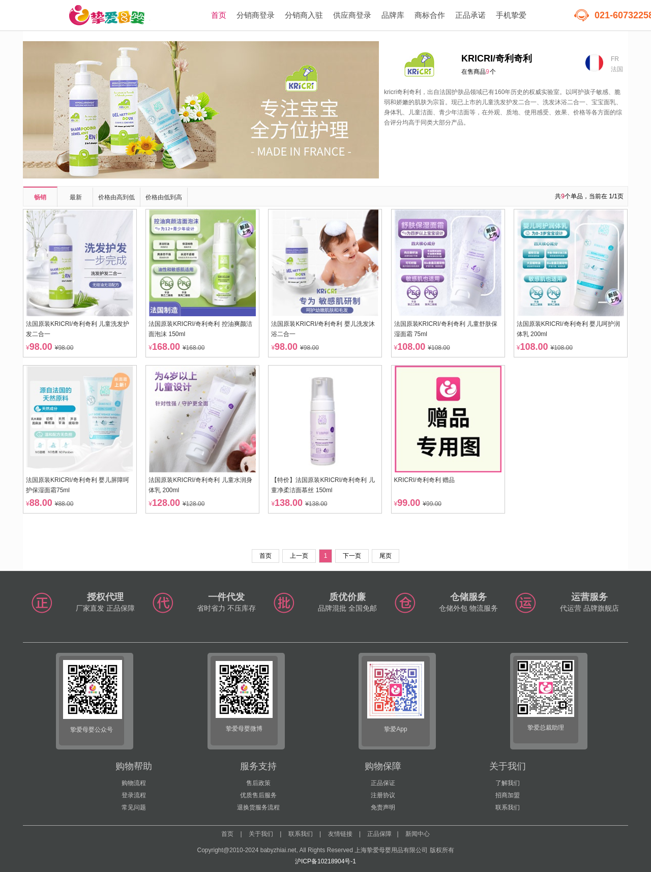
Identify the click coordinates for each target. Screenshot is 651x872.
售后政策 (258, 783)
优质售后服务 (258, 795)
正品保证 (383, 783)
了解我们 (507, 783)
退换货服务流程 (258, 807)
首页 (218, 15)
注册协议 (383, 795)
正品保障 (379, 833)
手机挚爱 (511, 15)
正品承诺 (470, 15)
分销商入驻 (304, 15)
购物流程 (134, 783)
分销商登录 (255, 15)
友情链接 (340, 833)
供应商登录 (352, 15)
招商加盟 (507, 795)
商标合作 (430, 15)
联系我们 (507, 807)
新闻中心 (417, 833)
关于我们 (261, 833)
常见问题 (134, 807)
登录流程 (134, 795)
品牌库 (392, 15)
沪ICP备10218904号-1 (325, 861)
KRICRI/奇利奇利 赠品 (424, 480)
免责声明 (383, 807)
